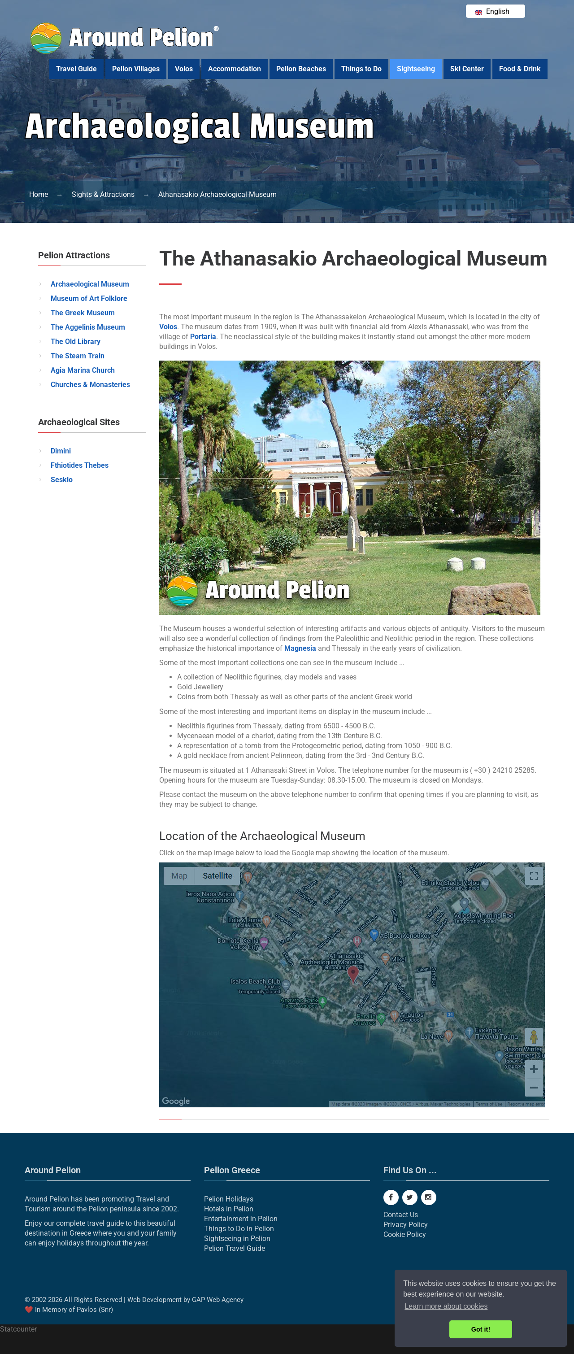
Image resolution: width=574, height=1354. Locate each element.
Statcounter (18, 1329)
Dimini (61, 451)
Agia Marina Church (83, 370)
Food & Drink (520, 69)
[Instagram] (428, 1197)
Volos (184, 69)
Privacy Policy (405, 1224)
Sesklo (62, 479)
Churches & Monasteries (90, 384)
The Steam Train (77, 356)
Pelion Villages (136, 69)
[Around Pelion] (125, 52)
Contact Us (400, 1214)
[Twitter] (409, 1197)
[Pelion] (38, 194)
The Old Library (75, 341)
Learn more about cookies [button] (445, 1306)
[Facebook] (391, 1197)
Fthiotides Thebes (80, 465)
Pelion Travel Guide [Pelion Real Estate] (234, 1248)
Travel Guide (76, 69)
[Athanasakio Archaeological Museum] (217, 194)
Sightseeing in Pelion (237, 1238)
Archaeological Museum (90, 284)
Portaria (203, 336)
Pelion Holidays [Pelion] (228, 1199)
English (492, 11)
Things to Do (361, 69)
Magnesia (300, 648)
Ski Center (467, 69)
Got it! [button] (480, 1329)
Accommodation (234, 69)
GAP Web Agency (218, 1300)
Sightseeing (416, 69)
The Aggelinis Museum (88, 327)
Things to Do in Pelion (239, 1228)
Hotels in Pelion (228, 1209)
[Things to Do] (103, 194)
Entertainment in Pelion (241, 1219)
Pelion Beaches (301, 69)
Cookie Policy (404, 1234)
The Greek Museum (83, 313)
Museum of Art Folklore (89, 298)
